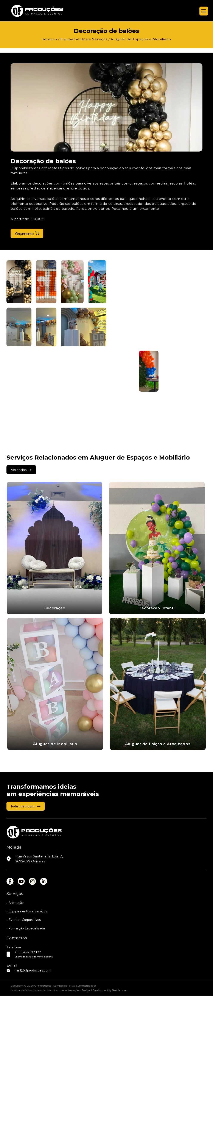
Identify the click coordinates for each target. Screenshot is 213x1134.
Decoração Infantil (157, 608)
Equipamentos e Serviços (28, 1048)
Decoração (54, 608)
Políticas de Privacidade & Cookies (31, 1128)
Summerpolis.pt (86, 1123)
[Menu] (203, 11)
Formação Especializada (27, 1066)
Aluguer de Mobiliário (61, 744)
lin (43, 1017)
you (21, 1017)
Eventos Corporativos (25, 1057)
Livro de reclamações (67, 1128)
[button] (18, 282)
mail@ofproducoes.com (33, 1109)
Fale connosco (23, 942)
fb (10, 1017)
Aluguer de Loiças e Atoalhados (60, 880)
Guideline (119, 1128)
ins (32, 1017)
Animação (16, 1040)
